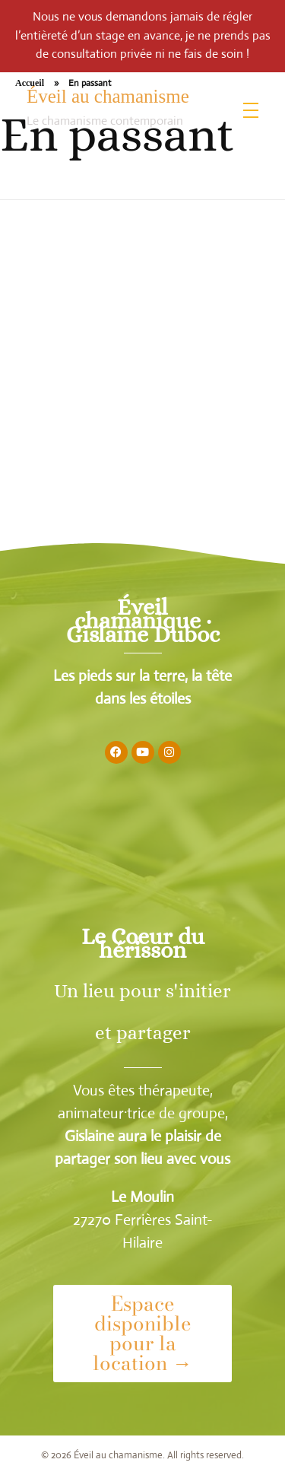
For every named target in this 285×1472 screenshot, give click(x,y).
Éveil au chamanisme (108, 96)
